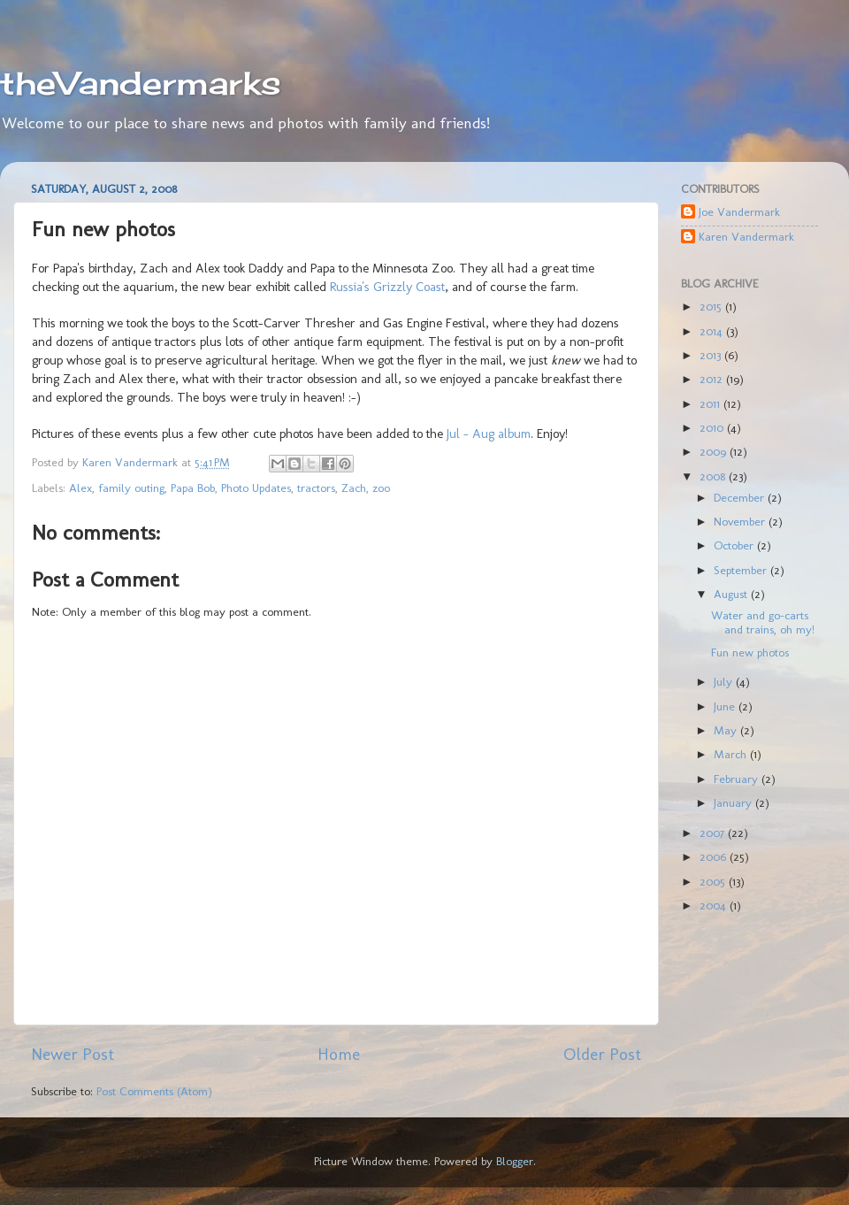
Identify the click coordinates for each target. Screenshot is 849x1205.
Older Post (602, 1054)
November (741, 521)
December (741, 497)
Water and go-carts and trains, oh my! (763, 622)
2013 (712, 355)
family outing (131, 487)
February (737, 778)
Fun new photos (750, 652)
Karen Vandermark (746, 236)
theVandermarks (140, 83)
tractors (316, 487)
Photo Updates (256, 487)
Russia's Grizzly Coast (387, 287)
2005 (714, 881)
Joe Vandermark (739, 211)
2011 (711, 403)
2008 (714, 476)
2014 (713, 331)
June (726, 706)
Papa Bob (193, 487)
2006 (715, 856)
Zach (353, 487)
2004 (715, 905)
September (742, 570)
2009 (715, 451)
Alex (80, 487)
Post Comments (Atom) (154, 1091)
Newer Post (72, 1054)
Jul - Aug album (489, 433)
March (732, 754)
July (725, 681)
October (735, 545)
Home (338, 1054)
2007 (714, 832)
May (727, 730)
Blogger (514, 1161)
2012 (713, 379)
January (734, 802)
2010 (713, 427)
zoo (381, 487)
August (732, 594)
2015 (712, 306)
